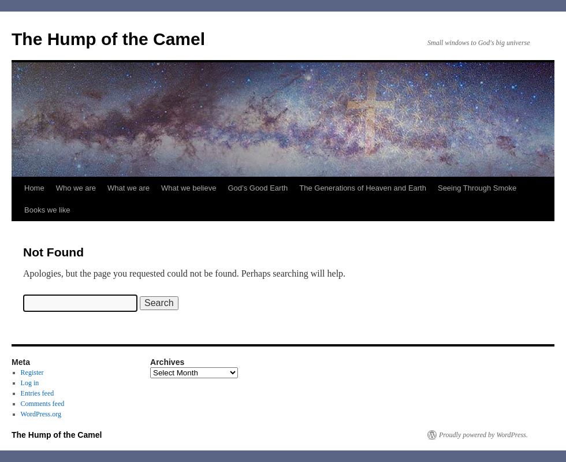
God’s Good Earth (258, 188)
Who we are (76, 188)
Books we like (47, 210)
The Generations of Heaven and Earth (362, 188)
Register (32, 372)
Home (34, 188)
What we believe (188, 188)
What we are (128, 188)
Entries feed (37, 393)
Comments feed (43, 404)
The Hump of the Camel (108, 39)
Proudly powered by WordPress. (483, 435)
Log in (30, 383)
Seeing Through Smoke (477, 188)
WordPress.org (41, 414)
